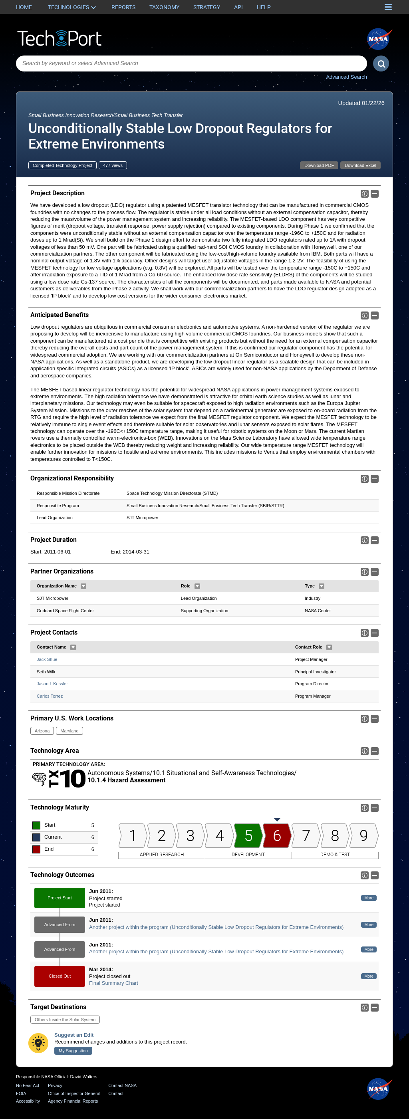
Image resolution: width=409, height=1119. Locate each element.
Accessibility (28, 1101)
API (238, 7)
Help (264, 7)
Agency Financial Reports (73, 1101)
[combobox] (191, 63)
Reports (123, 7)
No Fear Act (27, 1085)
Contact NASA (122, 1085)
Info (365, 194)
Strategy (206, 7)
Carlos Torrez (50, 696)
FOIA (21, 1093)
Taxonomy (164, 7)
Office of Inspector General (74, 1093)
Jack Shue (47, 659)
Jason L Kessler (52, 684)
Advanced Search (346, 77)
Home (24, 7)
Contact (115, 1093)
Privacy (55, 1085)
